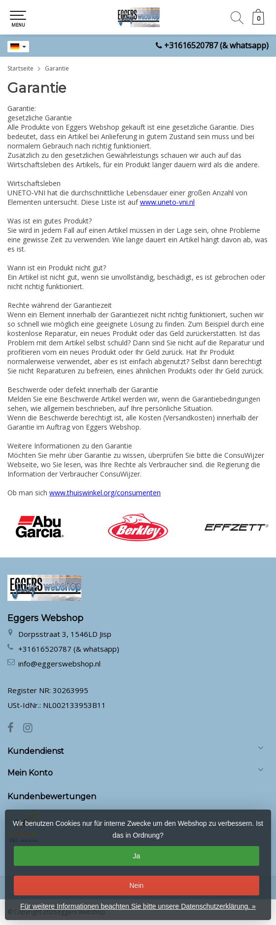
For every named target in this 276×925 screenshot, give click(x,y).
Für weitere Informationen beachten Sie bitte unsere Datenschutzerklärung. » (138, 906)
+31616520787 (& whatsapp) (216, 45)
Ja (136, 856)
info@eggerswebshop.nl (59, 663)
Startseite (20, 68)
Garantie (57, 68)
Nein (137, 885)
